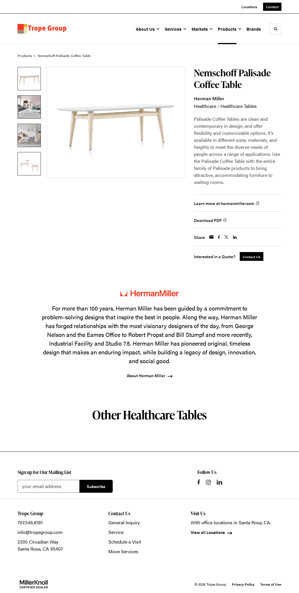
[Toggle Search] (275, 29)
